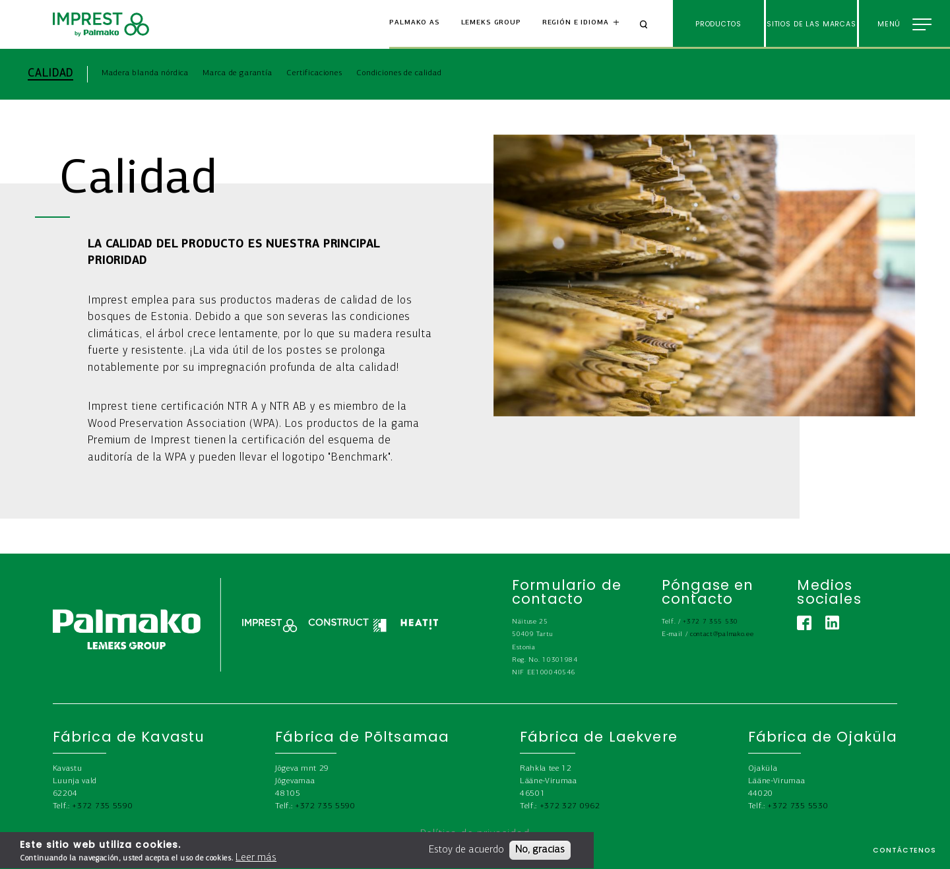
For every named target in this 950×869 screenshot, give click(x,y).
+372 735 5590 (102, 806)
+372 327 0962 (570, 806)
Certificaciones (314, 73)
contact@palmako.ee (721, 634)
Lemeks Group (491, 22)
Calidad (50, 73)
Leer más (256, 861)
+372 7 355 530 (710, 622)
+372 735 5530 (797, 806)
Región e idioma (575, 22)
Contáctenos (904, 850)
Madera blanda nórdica (145, 73)
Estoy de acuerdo (466, 853)
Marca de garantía (237, 73)
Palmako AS (414, 22)
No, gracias (540, 853)
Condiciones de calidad (399, 73)
